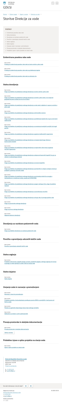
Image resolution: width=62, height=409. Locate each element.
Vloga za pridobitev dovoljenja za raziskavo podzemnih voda (20, 231)
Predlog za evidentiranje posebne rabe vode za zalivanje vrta (20, 76)
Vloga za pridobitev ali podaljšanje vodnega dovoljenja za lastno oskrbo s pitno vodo (26, 92)
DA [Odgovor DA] (26, 386)
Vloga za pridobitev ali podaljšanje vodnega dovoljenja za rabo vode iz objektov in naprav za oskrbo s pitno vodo (30, 106)
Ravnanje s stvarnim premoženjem (13, 294)
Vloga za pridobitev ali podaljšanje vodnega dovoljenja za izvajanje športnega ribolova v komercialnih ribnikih (27, 140)
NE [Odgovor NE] (31, 386)
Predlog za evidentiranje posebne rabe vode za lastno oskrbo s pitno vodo (23, 64)
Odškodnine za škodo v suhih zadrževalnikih (16, 314)
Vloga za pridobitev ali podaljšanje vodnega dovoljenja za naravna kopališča (24, 163)
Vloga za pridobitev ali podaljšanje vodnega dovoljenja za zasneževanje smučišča (25, 191)
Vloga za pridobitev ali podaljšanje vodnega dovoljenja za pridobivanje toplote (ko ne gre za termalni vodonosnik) (30, 119)
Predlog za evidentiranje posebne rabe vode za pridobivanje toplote (22, 70)
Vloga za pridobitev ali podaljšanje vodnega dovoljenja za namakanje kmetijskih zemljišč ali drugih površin (30, 127)
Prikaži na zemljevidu (10, 366)
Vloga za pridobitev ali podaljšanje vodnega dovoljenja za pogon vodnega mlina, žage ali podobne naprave (30, 185)
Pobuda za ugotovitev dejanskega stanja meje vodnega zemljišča (21, 308)
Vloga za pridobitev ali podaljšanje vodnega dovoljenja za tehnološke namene (25, 113)
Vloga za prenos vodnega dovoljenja (13, 209)
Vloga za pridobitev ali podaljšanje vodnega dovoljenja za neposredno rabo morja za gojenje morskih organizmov (28, 148)
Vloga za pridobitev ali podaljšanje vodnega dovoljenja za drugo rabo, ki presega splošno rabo (29, 197)
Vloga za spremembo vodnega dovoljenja (15, 203)
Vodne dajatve (8, 279)
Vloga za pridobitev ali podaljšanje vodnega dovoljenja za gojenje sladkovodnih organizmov (28, 134)
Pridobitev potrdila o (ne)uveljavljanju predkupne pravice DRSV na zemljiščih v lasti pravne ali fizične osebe (29, 301)
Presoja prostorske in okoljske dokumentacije (16, 329)
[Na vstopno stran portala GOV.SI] (11, 5)
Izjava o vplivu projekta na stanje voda (14, 347)
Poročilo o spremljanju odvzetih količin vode (16, 246)
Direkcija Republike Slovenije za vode (16, 359)
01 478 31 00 (10, 369)
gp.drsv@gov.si (11, 371)
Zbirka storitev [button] (9, 333)
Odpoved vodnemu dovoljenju (12, 215)
